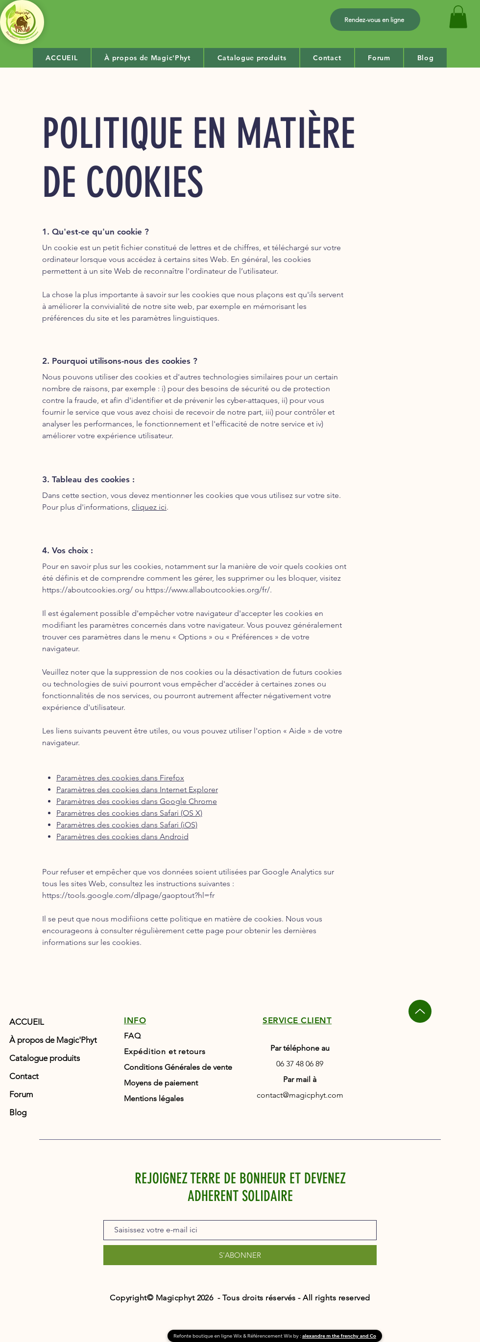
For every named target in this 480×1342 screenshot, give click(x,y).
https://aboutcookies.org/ (87, 589)
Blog (17, 1112)
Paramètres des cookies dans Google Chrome (136, 801)
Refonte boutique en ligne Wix (208, 1336)
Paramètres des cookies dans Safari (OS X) (129, 813)
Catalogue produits (44, 1058)
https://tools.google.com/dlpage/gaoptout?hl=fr (128, 895)
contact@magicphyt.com (300, 1095)
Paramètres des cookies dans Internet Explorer (137, 789)
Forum (21, 1094)
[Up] (420, 1011)
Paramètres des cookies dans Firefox (120, 777)
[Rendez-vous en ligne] (375, 19)
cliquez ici (149, 507)
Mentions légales (154, 1098)
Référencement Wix (270, 1336)
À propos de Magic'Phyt (52, 1040)
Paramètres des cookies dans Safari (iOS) (126, 824)
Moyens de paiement (161, 1082)
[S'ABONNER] (240, 1255)
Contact (24, 1076)
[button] (458, 16)
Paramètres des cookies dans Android (122, 836)
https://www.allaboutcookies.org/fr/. (209, 589)
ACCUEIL (26, 1022)
